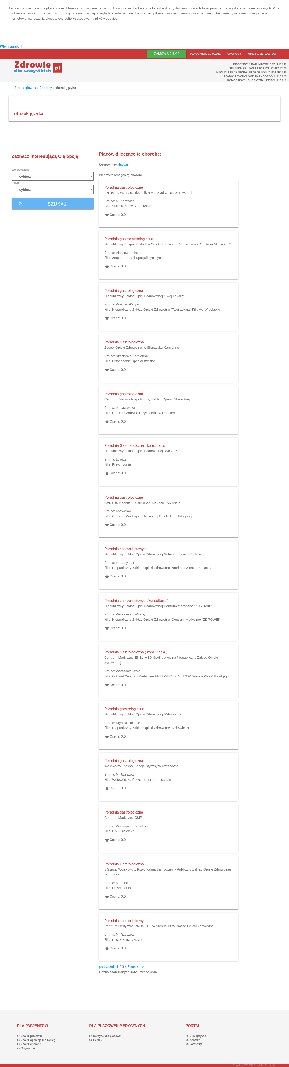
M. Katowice (125, 201)
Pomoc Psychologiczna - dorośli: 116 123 (255, 76)
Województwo (21, 169)
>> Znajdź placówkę (29, 1036)
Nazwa (123, 165)
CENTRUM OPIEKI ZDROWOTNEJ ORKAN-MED (142, 502)
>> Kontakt (193, 1040)
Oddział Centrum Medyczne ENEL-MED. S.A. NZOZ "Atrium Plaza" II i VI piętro (171, 676)
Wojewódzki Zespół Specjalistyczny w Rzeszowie (141, 766)
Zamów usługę (166, 54)
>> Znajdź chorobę (29, 1044)
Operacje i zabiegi (262, 53)
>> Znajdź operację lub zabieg (36, 1040)
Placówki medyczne (205, 53)
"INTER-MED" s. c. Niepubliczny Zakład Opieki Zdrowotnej (148, 192)
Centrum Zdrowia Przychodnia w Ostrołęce (144, 413)
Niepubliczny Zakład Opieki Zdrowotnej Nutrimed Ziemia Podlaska (153, 554)
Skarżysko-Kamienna (132, 356)
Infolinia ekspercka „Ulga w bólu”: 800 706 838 (251, 72)
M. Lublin (123, 883)
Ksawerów (123, 511)
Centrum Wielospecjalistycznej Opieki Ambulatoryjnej (152, 516)
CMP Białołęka (123, 831)
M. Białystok (125, 563)
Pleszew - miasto (128, 253)
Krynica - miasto (128, 723)
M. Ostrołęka (125, 407)
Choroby (234, 53)
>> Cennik (95, 1040)
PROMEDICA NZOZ (127, 940)
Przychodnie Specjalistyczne (133, 361)
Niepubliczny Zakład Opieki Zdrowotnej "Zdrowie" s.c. (144, 714)
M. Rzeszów (125, 774)
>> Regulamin (26, 1048)
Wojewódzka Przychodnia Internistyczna (142, 779)
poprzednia (107, 967)
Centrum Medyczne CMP (123, 817)
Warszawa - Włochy (131, 614)
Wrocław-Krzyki (127, 304)
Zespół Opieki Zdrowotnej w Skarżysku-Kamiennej (142, 347)
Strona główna (25, 88)
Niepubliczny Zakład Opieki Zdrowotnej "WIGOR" (141, 451)
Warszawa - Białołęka (132, 826)
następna (137, 967)
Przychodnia (121, 464)
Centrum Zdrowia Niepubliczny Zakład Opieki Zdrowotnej (147, 399)
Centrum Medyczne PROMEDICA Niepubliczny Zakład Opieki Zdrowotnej (159, 926)
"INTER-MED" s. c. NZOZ (131, 206)
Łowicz (121, 459)
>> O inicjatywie (196, 1036)
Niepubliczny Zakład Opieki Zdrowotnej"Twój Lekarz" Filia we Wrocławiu (166, 309)
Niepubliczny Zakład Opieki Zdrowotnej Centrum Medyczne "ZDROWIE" (158, 606)
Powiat (16, 183)
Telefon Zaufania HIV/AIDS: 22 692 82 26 (257, 68)
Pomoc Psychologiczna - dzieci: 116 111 (256, 80)
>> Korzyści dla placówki (105, 1036)
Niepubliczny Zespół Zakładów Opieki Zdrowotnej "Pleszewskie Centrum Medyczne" (167, 244)
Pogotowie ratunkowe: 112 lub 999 (260, 64)
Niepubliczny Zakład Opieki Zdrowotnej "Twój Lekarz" (144, 296)
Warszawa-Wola (128, 671)
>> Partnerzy (194, 1044)
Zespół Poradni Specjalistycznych (137, 258)
